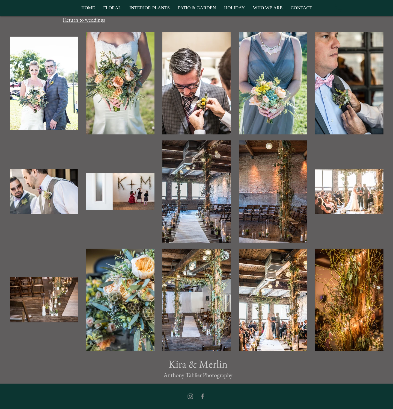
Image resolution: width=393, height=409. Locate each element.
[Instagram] (190, 396)
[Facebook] (202, 396)
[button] (339, 7)
